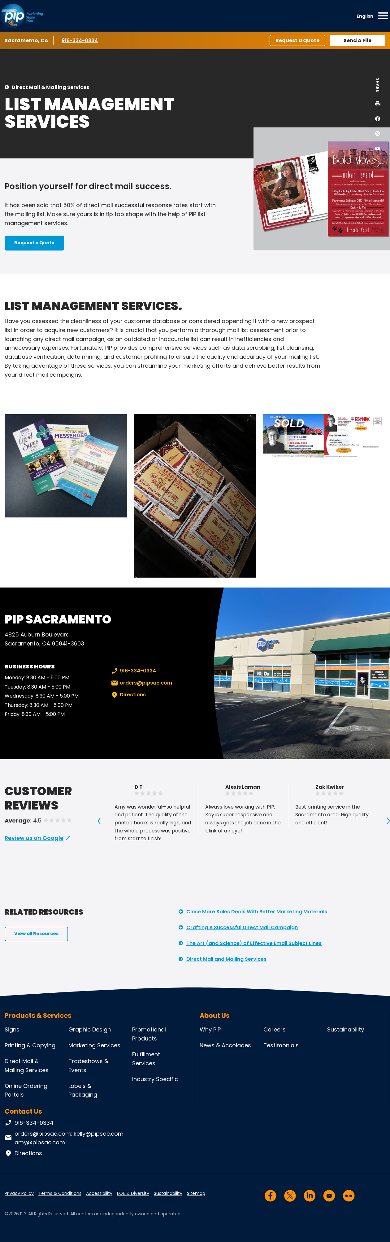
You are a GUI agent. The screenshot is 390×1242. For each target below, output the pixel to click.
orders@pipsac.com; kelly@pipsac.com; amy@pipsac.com (65, 1138)
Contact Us (23, 1111)
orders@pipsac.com (141, 683)
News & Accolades (225, 1045)
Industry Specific (155, 1079)
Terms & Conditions (59, 1193)
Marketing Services (94, 1045)
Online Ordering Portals (26, 1090)
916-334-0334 (80, 40)
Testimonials (281, 1045)
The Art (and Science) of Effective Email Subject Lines (254, 943)
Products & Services (38, 1015)
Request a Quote (297, 40)
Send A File (357, 40)
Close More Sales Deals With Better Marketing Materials (256, 911)
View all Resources (36, 933)
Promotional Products (149, 1034)
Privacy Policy (19, 1193)
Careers (274, 1029)
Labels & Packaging (82, 1090)
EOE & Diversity (133, 1193)
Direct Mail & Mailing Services (50, 87)
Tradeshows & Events (88, 1065)
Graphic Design (89, 1029)
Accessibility (99, 1193)
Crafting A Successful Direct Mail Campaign (242, 927)
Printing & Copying (30, 1045)
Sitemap (196, 1193)
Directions (128, 695)
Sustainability (345, 1029)
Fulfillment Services (146, 1058)
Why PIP (210, 1029)
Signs (12, 1029)
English (365, 16)
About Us (215, 1015)
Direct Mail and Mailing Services (226, 959)
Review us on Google (34, 838)
